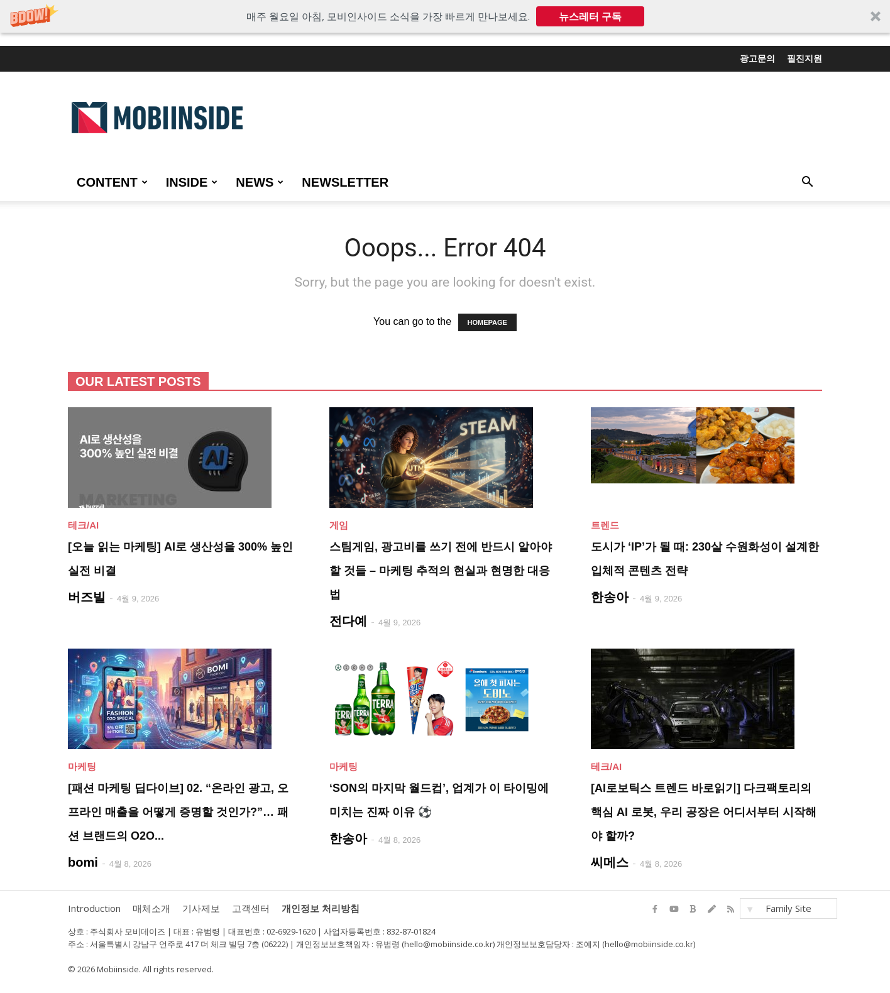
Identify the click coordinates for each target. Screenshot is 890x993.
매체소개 (151, 908)
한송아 (610, 597)
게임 (338, 525)
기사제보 (201, 908)
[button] (445, 16)
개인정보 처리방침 (321, 908)
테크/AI (83, 525)
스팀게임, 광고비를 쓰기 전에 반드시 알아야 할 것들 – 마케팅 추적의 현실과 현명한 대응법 (440, 570)
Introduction (94, 908)
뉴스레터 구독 (590, 16)
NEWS (259, 182)
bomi (83, 862)
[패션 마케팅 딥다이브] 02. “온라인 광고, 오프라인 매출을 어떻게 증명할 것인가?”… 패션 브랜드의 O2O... (178, 812)
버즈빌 (87, 597)
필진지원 (804, 58)
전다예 (348, 621)
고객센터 (251, 908)
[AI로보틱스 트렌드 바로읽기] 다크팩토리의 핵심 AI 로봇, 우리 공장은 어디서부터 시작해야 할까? (703, 812)
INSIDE (192, 182)
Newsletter (345, 182)
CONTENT (112, 182)
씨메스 (610, 862)
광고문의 (757, 58)
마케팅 (82, 766)
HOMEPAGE (487, 322)
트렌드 (605, 525)
